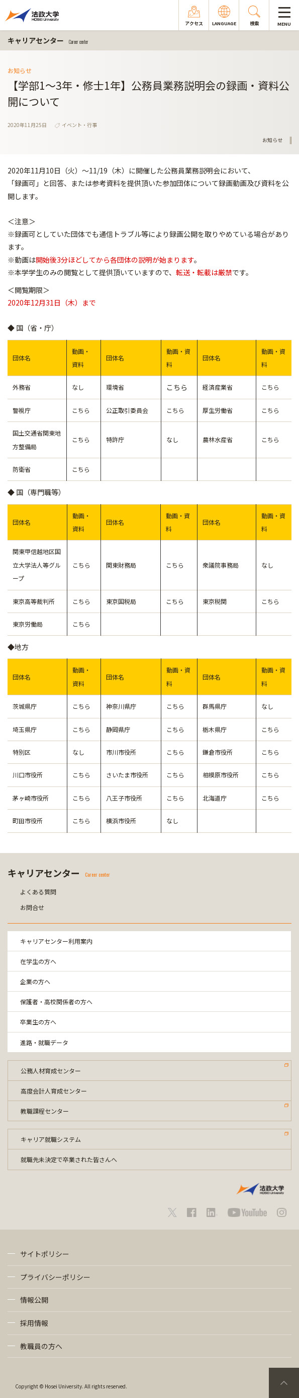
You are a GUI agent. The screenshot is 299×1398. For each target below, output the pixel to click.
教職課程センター (45, 1111)
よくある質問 (38, 891)
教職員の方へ (41, 1346)
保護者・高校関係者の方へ (56, 1001)
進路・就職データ (44, 1042)
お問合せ (32, 907)
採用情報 (34, 1323)
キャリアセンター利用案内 (56, 941)
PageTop (284, 1383)
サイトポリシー (44, 1254)
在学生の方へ (38, 961)
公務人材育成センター (51, 1070)
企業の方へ (35, 981)
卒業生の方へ (38, 1021)
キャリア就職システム (51, 1139)
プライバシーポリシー (55, 1277)
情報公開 (34, 1300)
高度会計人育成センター (54, 1090)
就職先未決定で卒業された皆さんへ (69, 1159)
